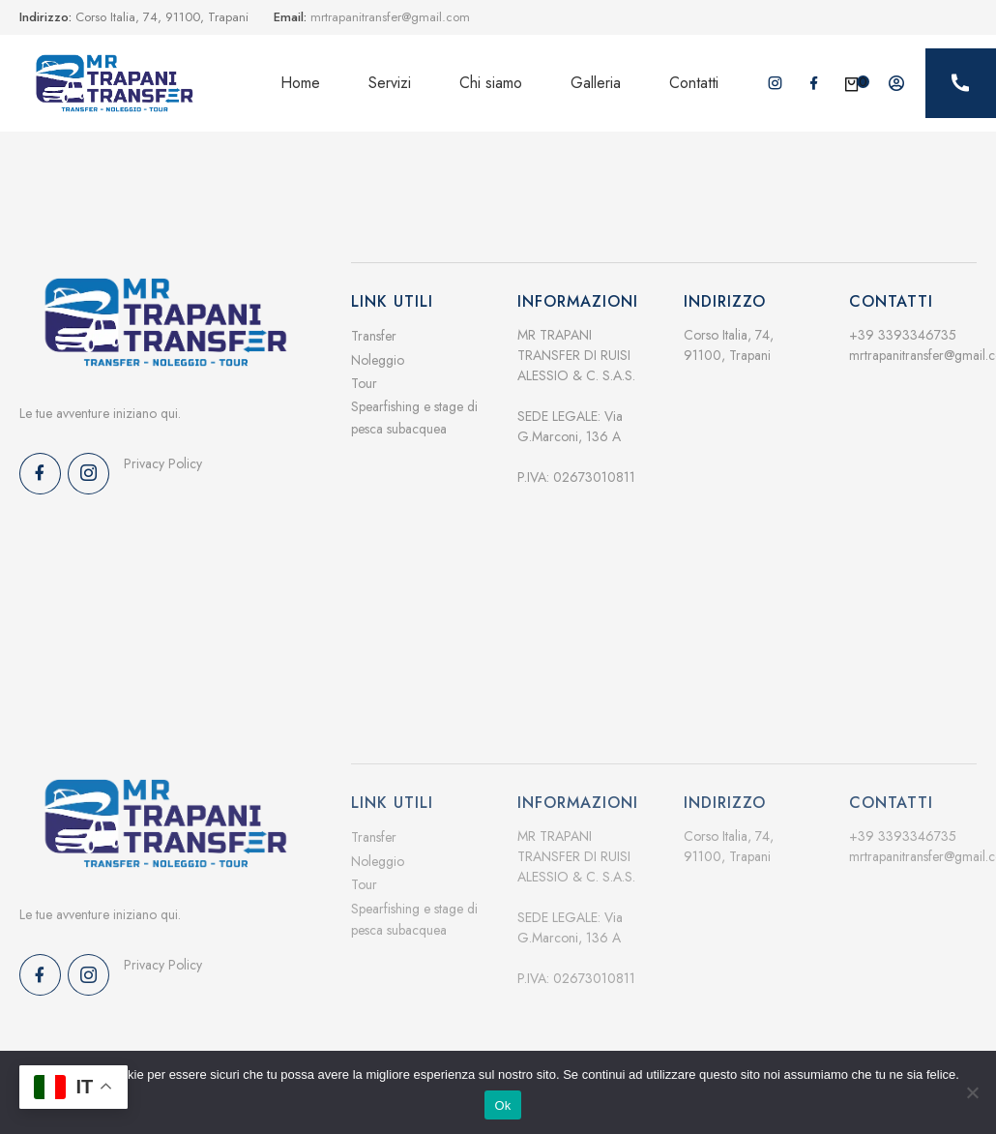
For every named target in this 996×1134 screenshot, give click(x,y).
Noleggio (377, 360)
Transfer (373, 335)
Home (300, 83)
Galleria (596, 83)
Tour (364, 383)
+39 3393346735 (902, 334)
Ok (502, 1105)
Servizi (389, 83)
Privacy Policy (163, 463)
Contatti (693, 83)
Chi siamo (490, 83)
